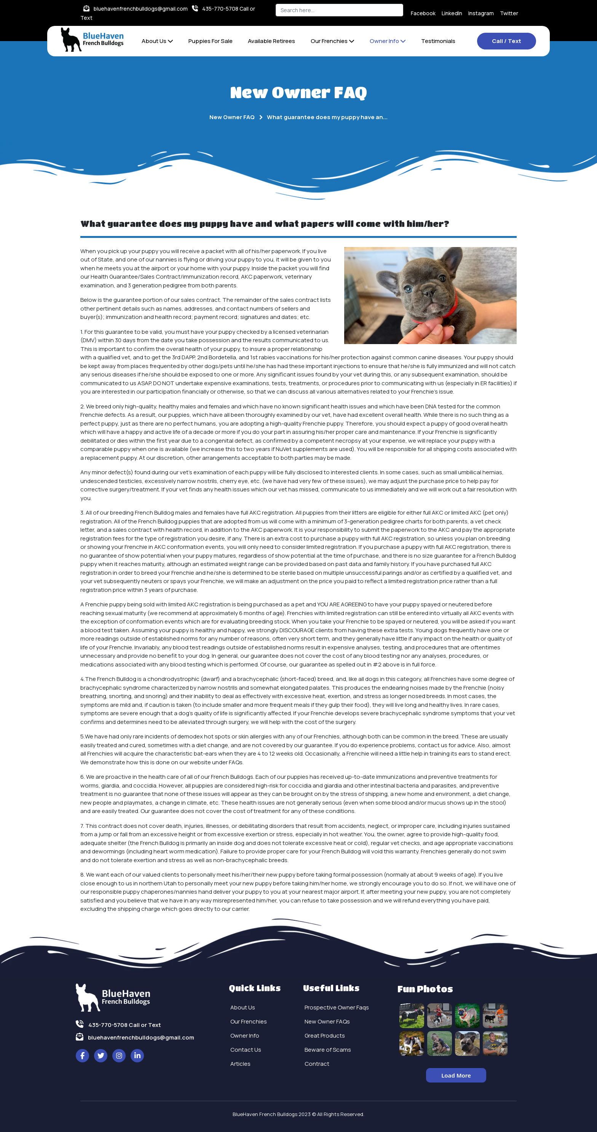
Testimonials (438, 41)
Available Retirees (271, 41)
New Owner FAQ (232, 117)
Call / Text (506, 41)
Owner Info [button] (388, 41)
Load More (456, 1075)
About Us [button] (157, 41)
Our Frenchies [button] (332, 41)
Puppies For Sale (210, 41)
